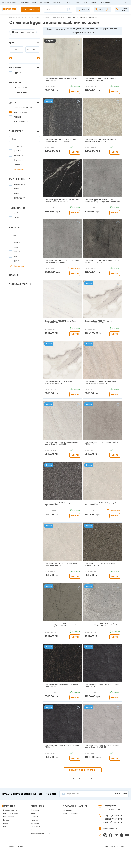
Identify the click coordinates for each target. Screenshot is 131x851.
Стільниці (46, 17)
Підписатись (121, 794)
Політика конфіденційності (41, 833)
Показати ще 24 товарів (82, 770)
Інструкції (34, 820)
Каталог (21, 17)
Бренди (93, 2)
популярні (114, 29)
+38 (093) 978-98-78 (112, 816)
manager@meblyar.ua (111, 829)
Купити (75, 91)
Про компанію (44, 2)
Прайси (34, 813)
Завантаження (105, 2)
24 (91, 33)
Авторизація (67, 810)
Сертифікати (36, 823)
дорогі (105, 29)
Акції (85, 2)
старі (92, 29)
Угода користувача (38, 830)
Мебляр (12, 17)
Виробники (35, 810)
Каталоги (34, 817)
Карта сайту (35, 827)
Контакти (56, 2)
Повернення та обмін (28, 2)
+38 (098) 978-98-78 (112, 819)
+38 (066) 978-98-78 (112, 822)
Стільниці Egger (58, 17)
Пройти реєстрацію (70, 813)
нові (87, 29)
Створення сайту (109, 847)
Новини (76, 2)
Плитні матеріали (33, 17)
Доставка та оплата (9, 2)
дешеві (99, 29)
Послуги (67, 2)
